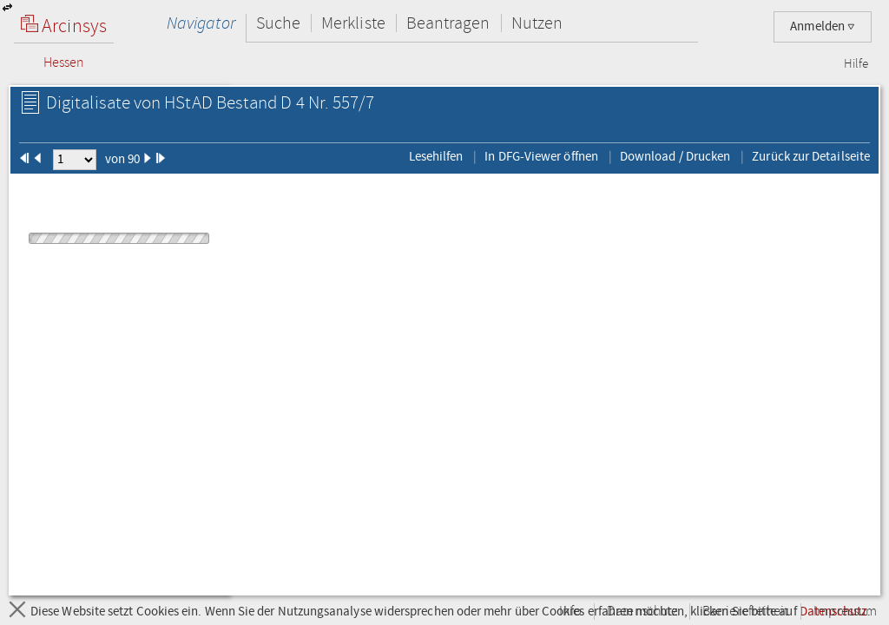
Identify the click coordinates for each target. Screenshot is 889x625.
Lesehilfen (436, 156)
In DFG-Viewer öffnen (541, 156)
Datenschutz (642, 611)
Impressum (845, 611)
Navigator (201, 23)
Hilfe (856, 64)
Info (570, 611)
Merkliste (353, 23)
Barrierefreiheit (745, 611)
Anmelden (822, 26)
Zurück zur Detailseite (811, 156)
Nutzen (537, 23)
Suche (278, 23)
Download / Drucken (675, 156)
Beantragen (448, 23)
